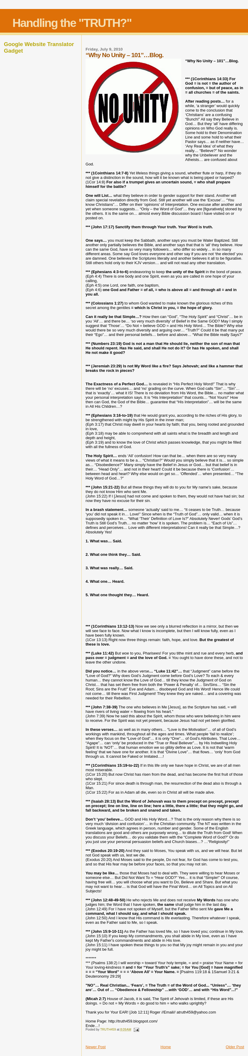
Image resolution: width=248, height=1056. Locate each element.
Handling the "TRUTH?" (71, 22)
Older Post (235, 1047)
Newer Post (96, 1047)
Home (166, 1047)
